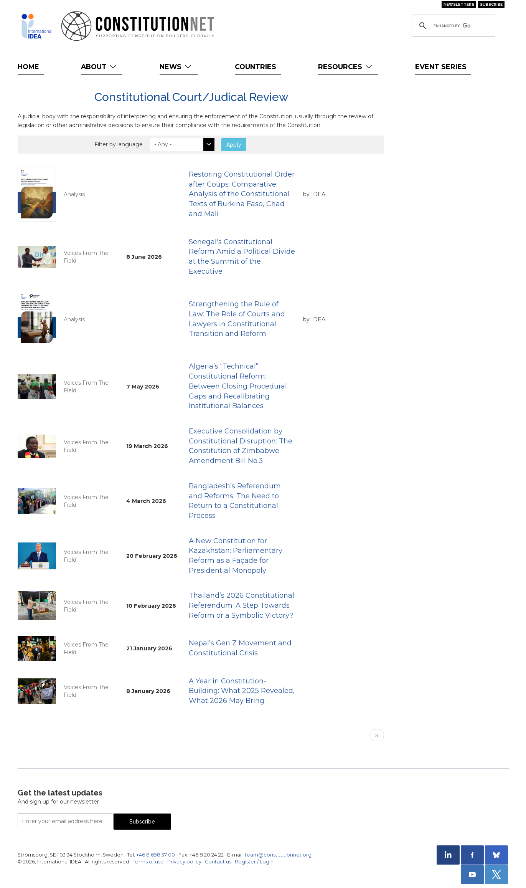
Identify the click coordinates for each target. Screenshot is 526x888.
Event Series (441, 67)
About (99, 67)
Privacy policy (184, 862)
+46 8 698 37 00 (155, 855)
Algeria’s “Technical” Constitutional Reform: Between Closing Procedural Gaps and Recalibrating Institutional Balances (238, 386)
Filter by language (118, 144)
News (176, 67)
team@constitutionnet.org (278, 855)
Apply (233, 145)
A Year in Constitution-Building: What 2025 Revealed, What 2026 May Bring (242, 691)
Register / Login (254, 862)
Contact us (218, 862)
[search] (452, 25)
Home (28, 67)
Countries (255, 67)
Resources (346, 67)
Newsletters (459, 4)
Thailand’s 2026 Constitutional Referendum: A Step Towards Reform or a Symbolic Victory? (241, 605)
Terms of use (148, 862)
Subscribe (491, 4)
